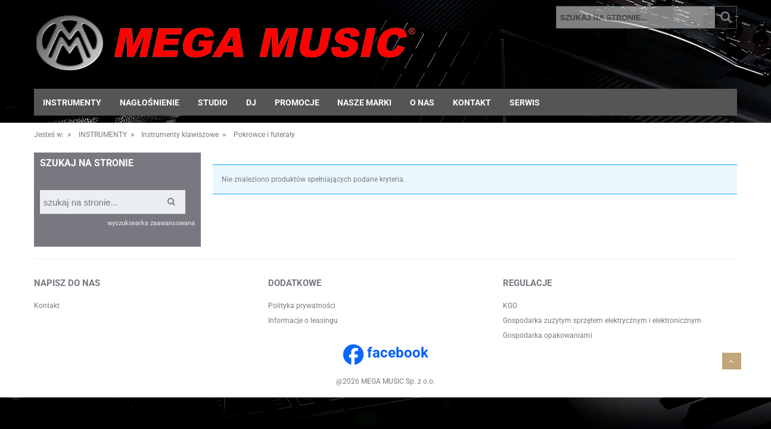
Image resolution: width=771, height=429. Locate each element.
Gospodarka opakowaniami (547, 335)
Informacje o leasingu (303, 320)
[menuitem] (72, 103)
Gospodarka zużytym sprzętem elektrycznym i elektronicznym (602, 320)
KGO (510, 305)
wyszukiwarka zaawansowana (151, 223)
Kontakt (47, 305)
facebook (397, 352)
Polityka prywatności (301, 305)
